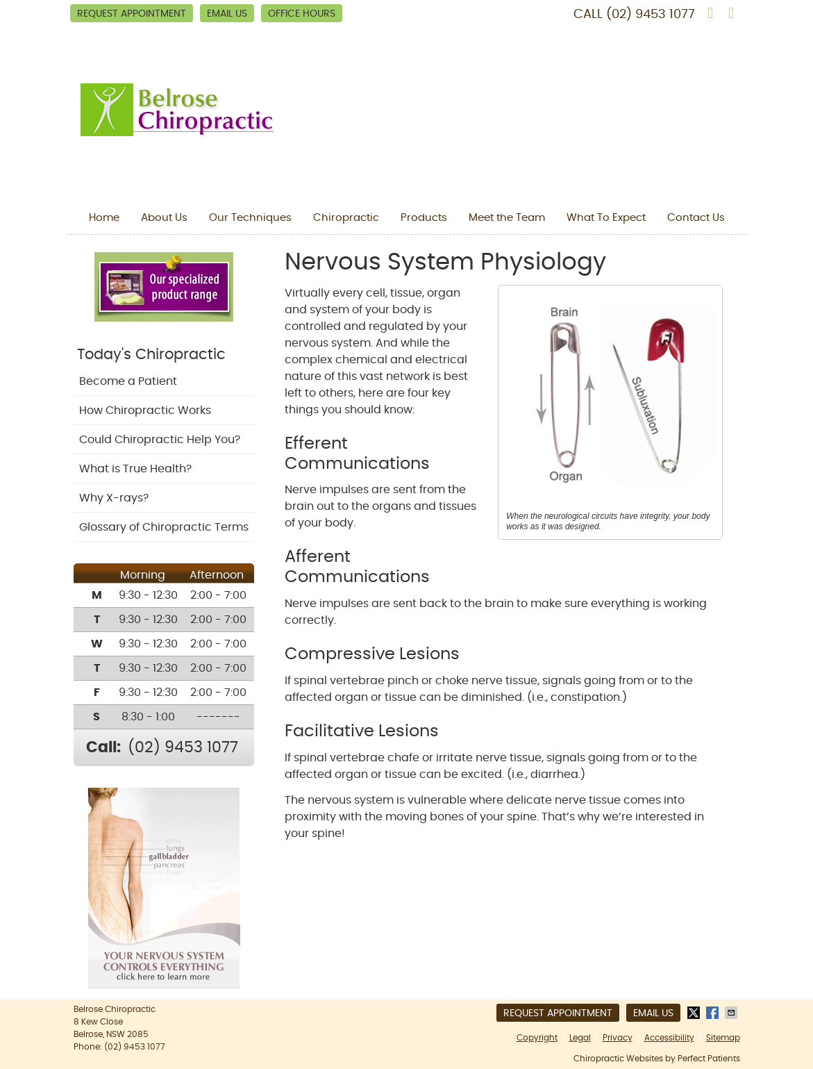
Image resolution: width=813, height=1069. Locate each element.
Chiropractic (346, 218)
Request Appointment (131, 14)
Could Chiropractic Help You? (159, 439)
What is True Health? (135, 468)
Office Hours (301, 14)
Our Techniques (250, 218)
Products (424, 218)
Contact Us (696, 218)
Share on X (695, 1012)
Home (104, 218)
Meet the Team (507, 218)
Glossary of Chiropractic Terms (164, 527)
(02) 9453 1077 (650, 14)
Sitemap (723, 1038)
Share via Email (732, 1012)
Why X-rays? (114, 498)
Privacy (617, 1038)
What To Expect (606, 218)
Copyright (537, 1038)
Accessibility (669, 1038)
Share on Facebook (713, 1012)
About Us (164, 218)
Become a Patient (128, 381)
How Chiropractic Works (145, 410)
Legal (580, 1038)
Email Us (227, 14)
